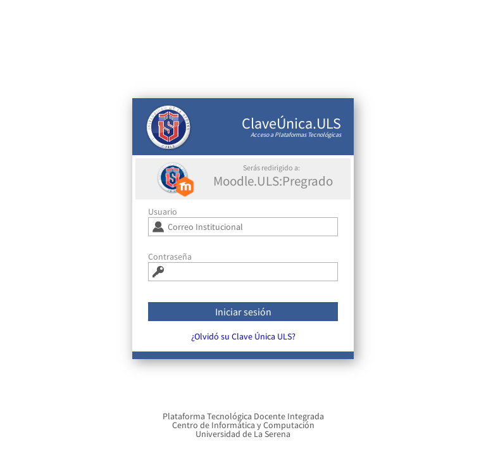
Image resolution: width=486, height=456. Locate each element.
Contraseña (170, 261)
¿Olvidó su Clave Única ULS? (243, 340)
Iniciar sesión (243, 316)
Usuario (162, 216)
